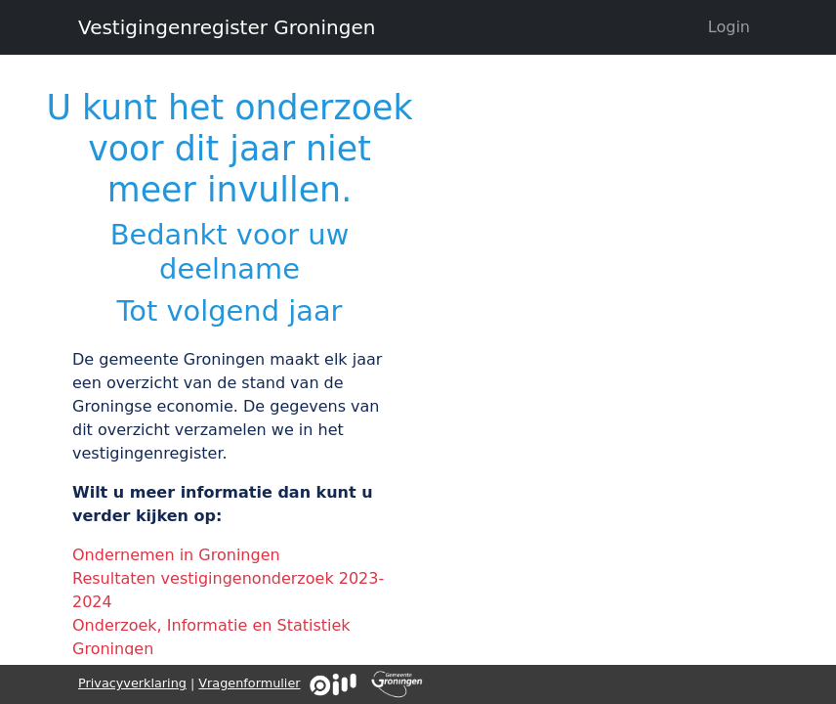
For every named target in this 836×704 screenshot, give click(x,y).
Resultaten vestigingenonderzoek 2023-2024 (228, 590)
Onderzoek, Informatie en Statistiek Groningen (211, 637)
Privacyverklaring (132, 683)
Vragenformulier (249, 683)
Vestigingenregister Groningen (226, 27)
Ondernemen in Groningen (176, 555)
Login (729, 27)
